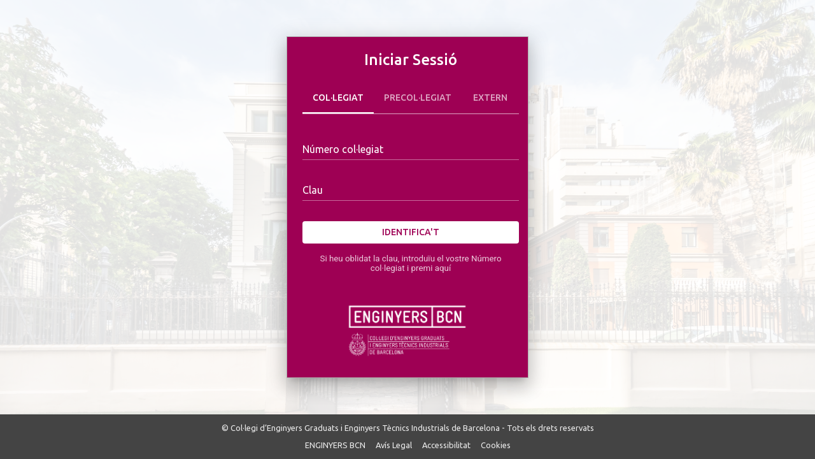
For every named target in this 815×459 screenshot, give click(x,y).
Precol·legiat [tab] (418, 98)
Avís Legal (394, 445)
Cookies (496, 445)
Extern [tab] (490, 98)
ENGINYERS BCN (335, 445)
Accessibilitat (446, 445)
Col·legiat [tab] (338, 98)
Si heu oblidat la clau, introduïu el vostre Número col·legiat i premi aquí (410, 263)
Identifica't (410, 232)
